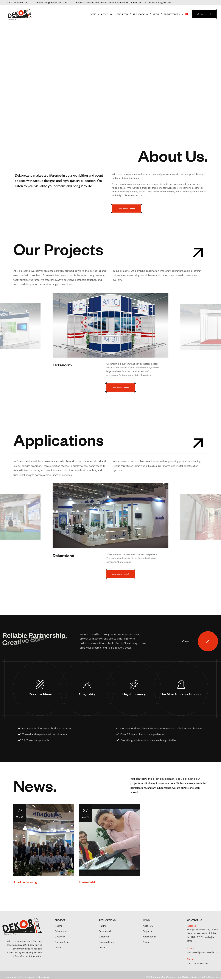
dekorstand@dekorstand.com (202, 952)
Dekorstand (66, 553)
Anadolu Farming (25, 886)
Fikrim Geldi (87, 886)
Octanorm (62, 364)
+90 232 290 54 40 (197, 963)
